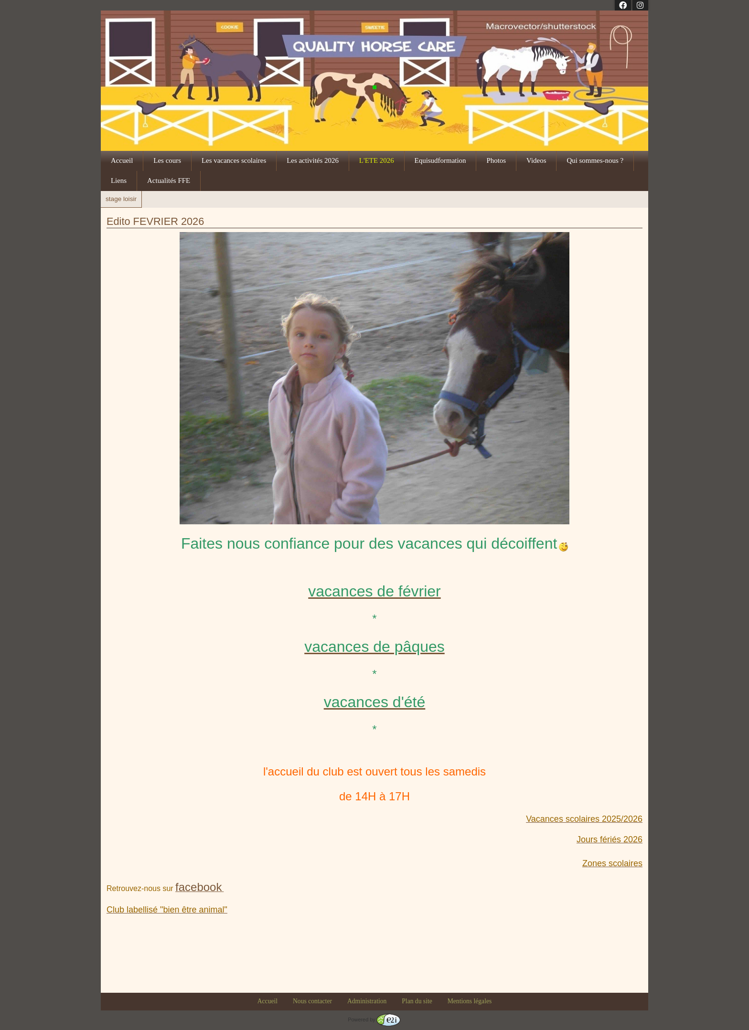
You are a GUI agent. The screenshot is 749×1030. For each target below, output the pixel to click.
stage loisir (121, 198)
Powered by (374, 1019)
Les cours (167, 160)
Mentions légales (470, 1001)
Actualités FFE (168, 180)
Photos (496, 160)
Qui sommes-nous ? (595, 160)
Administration (366, 1001)
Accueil (122, 160)
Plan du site (417, 1001)
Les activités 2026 (313, 160)
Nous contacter (312, 1001)
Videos (536, 160)
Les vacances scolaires (234, 160)
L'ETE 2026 (376, 160)
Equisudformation (440, 160)
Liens (119, 180)
